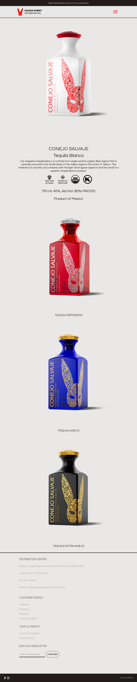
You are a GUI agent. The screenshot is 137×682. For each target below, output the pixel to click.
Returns (23, 613)
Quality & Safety (28, 618)
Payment (24, 604)
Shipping (24, 609)
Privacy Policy (26, 638)
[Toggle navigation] (115, 12)
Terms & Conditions (30, 633)
